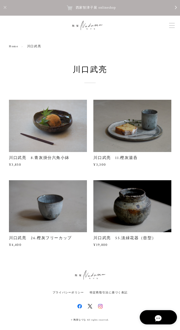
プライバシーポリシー (68, 292)
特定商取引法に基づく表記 (108, 292)
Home (13, 46)
